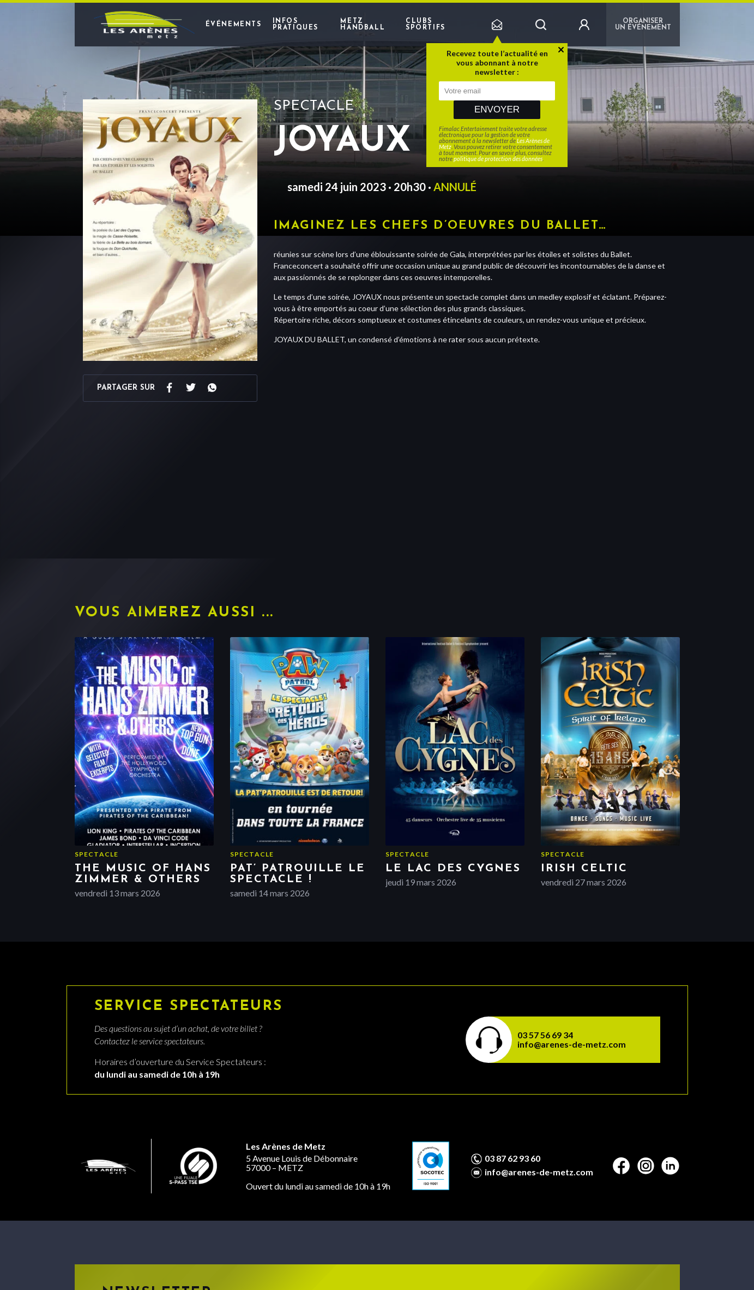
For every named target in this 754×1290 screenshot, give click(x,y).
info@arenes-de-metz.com (571, 1044)
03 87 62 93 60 (512, 1158)
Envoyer (497, 109)
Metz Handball (362, 24)
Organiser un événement (643, 24)
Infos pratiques (295, 24)
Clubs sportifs (425, 24)
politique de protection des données (498, 158)
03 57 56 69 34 (545, 1034)
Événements (234, 24)
